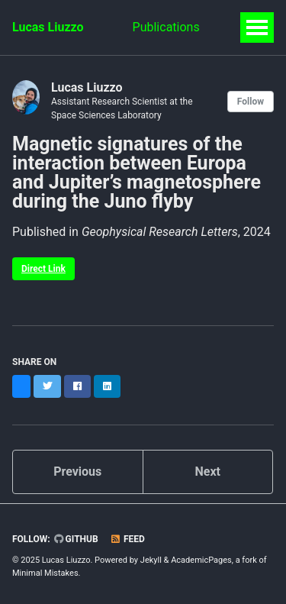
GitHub (76, 539)
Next (207, 471)
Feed (127, 539)
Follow (250, 101)
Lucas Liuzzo (48, 27)
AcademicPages (201, 560)
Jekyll (151, 560)
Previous (77, 471)
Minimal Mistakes (45, 573)
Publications (166, 27)
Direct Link (43, 268)
